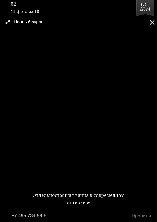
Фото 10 (6, 111)
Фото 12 (150, 111)
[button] (27, 22)
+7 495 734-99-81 (30, 215)
